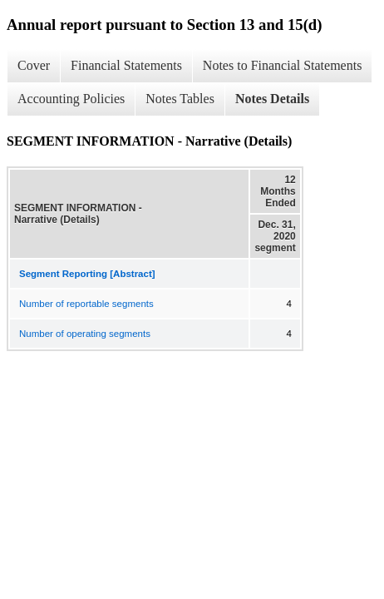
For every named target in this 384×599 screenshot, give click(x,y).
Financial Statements (126, 65)
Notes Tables (179, 99)
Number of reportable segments (86, 304)
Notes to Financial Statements (282, 65)
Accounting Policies (71, 99)
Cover (33, 65)
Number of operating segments (84, 334)
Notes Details (272, 99)
